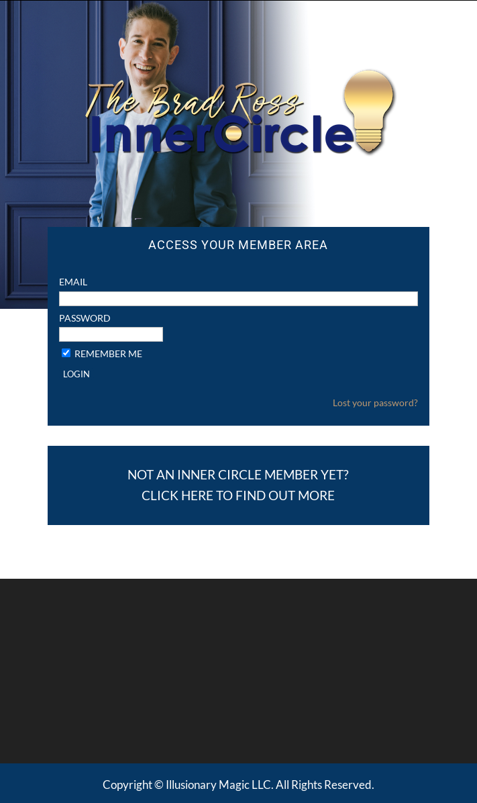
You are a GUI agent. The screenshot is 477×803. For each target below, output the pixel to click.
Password (85, 318)
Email (73, 281)
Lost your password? (375, 402)
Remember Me (108, 353)
